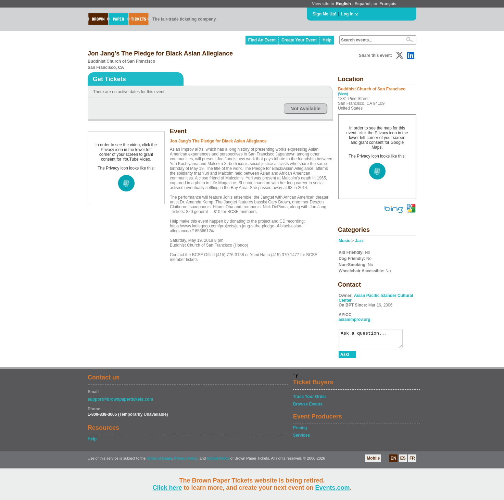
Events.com (332, 487)
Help (327, 40)
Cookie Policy (218, 461)
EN (393, 461)
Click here (167, 487)
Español (363, 3)
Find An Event (262, 40)
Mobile (373, 461)
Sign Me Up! (324, 14)
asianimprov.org (354, 319)
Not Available (305, 108)
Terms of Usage (159, 461)
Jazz (359, 240)
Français (387, 3)
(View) (343, 94)
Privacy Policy (186, 461)
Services (301, 438)
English (343, 3)
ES (403, 461)
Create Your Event (299, 40)
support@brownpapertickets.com (120, 402)
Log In (347, 14)
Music (344, 240)
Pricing (300, 430)
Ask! (344, 357)
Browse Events (308, 407)
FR (412, 461)
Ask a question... (374, 340)
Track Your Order (309, 399)
